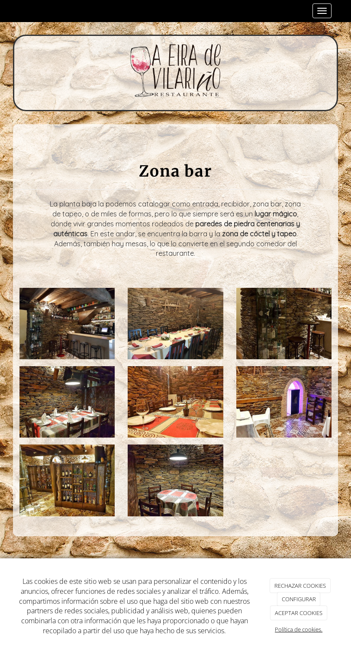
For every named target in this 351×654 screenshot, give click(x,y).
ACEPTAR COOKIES (298, 613)
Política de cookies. (298, 629)
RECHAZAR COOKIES (300, 586)
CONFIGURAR (299, 599)
